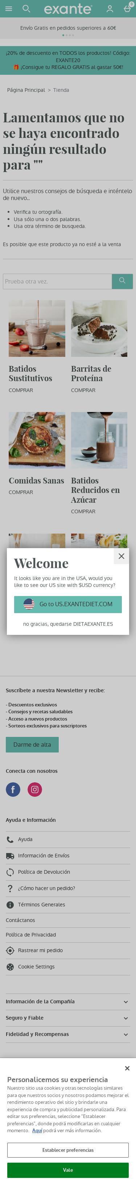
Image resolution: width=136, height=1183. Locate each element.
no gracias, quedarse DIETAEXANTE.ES (68, 624)
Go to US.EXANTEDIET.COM (75, 604)
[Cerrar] (121, 556)
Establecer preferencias (68, 1150)
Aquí (37, 1130)
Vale (68, 1170)
